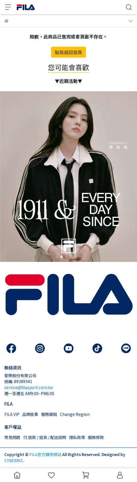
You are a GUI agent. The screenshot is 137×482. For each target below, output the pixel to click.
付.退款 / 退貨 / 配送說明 (44, 437)
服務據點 (49, 414)
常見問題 (12, 437)
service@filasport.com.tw (28, 387)
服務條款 (96, 437)
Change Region (75, 414)
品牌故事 (30, 414)
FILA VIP (11, 414)
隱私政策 (77, 437)
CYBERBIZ (13, 460)
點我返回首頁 (68, 52)
